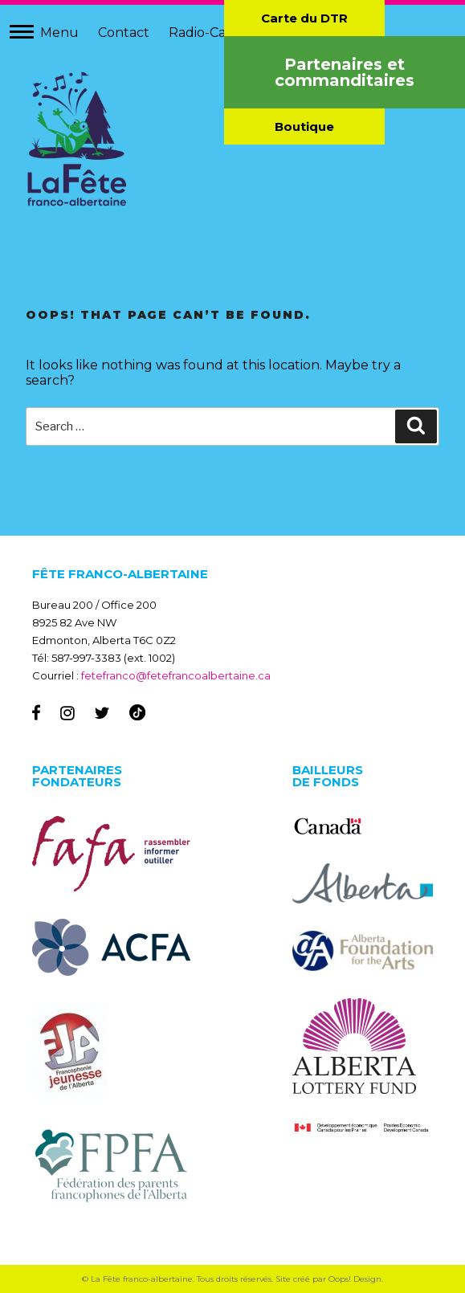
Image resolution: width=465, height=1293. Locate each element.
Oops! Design (354, 1279)
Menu (59, 32)
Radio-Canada (213, 32)
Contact (123, 32)
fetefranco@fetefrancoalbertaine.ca (176, 675)
